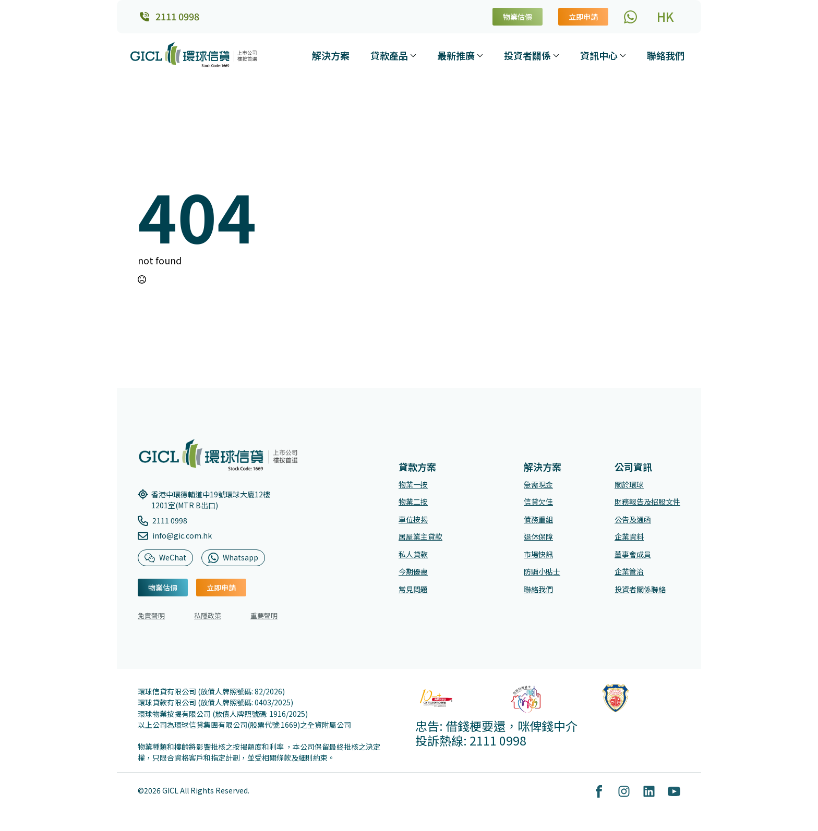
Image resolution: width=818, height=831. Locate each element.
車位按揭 (413, 525)
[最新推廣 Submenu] (481, 55)
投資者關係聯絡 (640, 595)
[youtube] (674, 797)
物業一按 (413, 490)
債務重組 (538, 525)
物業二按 (413, 507)
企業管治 (629, 577)
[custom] (630, 16)
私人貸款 (413, 560)
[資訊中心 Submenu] (624, 55)
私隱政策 (207, 621)
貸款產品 (389, 55)
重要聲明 (264, 621)
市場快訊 (538, 560)
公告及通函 (633, 525)
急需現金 (538, 490)
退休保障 (538, 542)
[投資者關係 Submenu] (557, 55)
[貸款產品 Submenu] (414, 55)
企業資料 (629, 542)
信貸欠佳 (538, 507)
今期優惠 (413, 577)
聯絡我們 (665, 55)
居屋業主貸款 (420, 542)
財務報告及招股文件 (647, 507)
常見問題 (413, 595)
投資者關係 (527, 55)
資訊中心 (599, 55)
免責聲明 (151, 621)
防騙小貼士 (542, 577)
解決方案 (331, 55)
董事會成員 (633, 560)
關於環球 (629, 490)
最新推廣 (456, 55)
